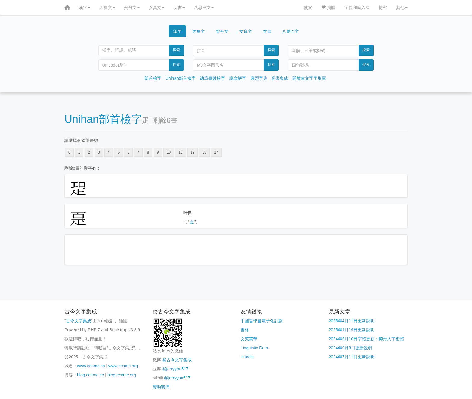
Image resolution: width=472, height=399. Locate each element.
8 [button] (148, 152)
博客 (383, 7)
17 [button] (216, 152)
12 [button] (192, 152)
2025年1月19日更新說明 (352, 329)
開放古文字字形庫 (309, 78)
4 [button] (109, 152)
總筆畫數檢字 (212, 78)
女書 (179, 7)
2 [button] (89, 152)
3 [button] (99, 152)
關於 (308, 7)
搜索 (176, 50)
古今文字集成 (78, 320)
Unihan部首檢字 (181, 78)
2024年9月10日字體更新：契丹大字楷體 (366, 338)
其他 (402, 7)
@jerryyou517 (175, 368)
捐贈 (328, 7)
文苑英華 (249, 338)
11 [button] (180, 152)
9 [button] (158, 152)
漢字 (84, 7)
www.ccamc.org (123, 365)
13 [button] (204, 152)
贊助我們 (161, 387)
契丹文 (132, 7)
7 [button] (138, 152)
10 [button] (169, 152)
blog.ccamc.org (121, 375)
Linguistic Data (254, 347)
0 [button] (69, 152)
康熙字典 (258, 78)
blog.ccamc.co (90, 375)
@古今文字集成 (176, 359)
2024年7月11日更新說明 (352, 356)
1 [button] (79, 152)
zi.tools (247, 356)
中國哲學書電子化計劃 (262, 320)
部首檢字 (152, 78)
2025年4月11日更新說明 (352, 320)
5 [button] (118, 152)
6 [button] (128, 152)
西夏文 (107, 7)
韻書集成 (279, 78)
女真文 (156, 7)
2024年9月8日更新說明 (350, 347)
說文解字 (237, 78)
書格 (245, 329)
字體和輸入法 (357, 7)
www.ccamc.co (91, 365)
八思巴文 (204, 7)
